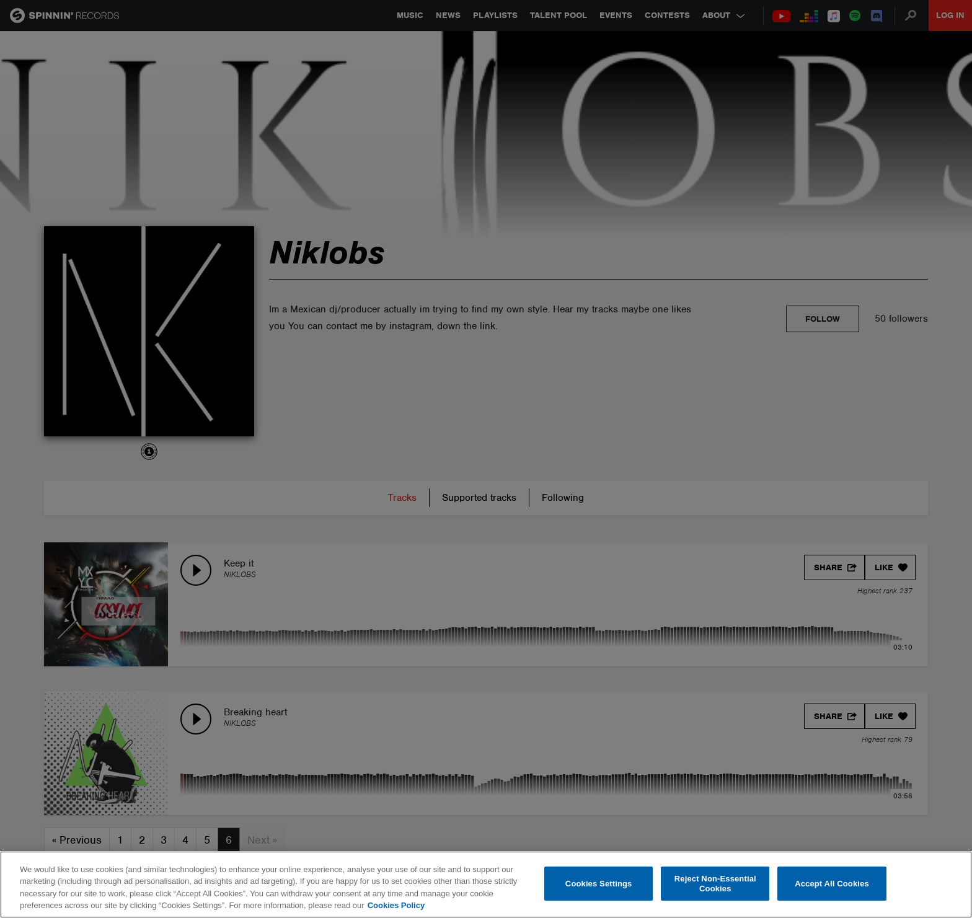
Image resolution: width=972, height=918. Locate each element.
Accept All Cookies (832, 883)
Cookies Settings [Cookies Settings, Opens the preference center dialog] (598, 883)
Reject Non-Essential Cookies (715, 883)
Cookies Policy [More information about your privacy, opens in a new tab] (396, 905)
